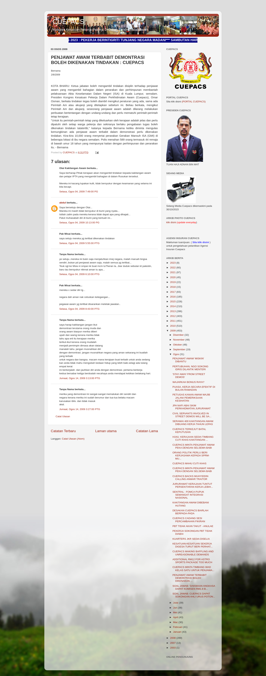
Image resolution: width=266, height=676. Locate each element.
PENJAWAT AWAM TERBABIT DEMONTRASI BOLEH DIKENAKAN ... (190, 578)
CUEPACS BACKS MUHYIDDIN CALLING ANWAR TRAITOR (190, 477)
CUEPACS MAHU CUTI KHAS (190, 463)
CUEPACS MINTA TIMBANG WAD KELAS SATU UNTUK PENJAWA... (193, 568)
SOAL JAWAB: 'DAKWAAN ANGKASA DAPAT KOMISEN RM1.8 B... (194, 587)
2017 (173, 292)
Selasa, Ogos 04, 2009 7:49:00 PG (78, 191)
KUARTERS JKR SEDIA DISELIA (191, 538)
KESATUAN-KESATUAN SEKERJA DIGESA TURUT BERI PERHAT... (193, 545)
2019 (173, 282)
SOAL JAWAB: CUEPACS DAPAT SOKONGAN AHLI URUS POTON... (194, 595)
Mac (175, 622)
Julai (176, 602)
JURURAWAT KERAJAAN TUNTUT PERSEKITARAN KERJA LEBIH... (193, 485)
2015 (173, 301)
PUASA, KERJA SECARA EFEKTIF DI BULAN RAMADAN (194, 388)
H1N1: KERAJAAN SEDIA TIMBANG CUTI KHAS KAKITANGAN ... (193, 438)
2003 (173, 647)
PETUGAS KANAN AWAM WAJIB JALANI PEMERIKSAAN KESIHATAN (191, 397)
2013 (173, 311)
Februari (178, 627)
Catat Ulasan (63, 416)
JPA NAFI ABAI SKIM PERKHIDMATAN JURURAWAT (192, 407)
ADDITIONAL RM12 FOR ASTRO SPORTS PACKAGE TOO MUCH (192, 561)
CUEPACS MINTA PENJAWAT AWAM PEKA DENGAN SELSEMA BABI (193, 446)
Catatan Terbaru (63, 431)
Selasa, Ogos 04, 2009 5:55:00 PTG (79, 243)
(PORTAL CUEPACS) (194, 101)
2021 (173, 272)
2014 (173, 306)
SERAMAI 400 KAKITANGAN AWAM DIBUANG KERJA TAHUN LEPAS (193, 423)
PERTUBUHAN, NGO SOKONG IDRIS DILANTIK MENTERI (190, 368)
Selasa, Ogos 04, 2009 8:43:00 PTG (79, 308)
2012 (173, 316)
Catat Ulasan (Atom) (73, 438)
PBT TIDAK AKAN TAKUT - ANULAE (193, 526)
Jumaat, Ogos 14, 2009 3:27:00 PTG (79, 409)
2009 (173, 330)
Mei (175, 612)
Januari (177, 631)
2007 (173, 643)
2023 (173, 262)
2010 (173, 325)
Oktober (178, 344)
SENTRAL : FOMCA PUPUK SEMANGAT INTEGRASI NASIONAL (188, 494)
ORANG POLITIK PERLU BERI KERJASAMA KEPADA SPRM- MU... (191, 455)
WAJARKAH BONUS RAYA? (188, 382)
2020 (173, 277)
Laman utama (106, 431)
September (179, 349)
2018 (173, 287)
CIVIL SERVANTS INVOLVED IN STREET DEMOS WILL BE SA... (192, 415)
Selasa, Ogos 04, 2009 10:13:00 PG (79, 222)
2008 (173, 638)
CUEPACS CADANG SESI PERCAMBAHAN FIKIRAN (189, 520)
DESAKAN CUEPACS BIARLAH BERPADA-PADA (190, 512)
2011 (173, 320)
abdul (62, 202)
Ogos (176, 354)
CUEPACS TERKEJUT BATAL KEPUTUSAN (189, 430)
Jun (175, 607)
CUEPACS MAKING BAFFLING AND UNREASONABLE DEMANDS (193, 553)
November (179, 339)
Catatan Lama (147, 431)
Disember (179, 334)
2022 (173, 267)
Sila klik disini (200, 242)
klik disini (171, 222)
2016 (173, 296)
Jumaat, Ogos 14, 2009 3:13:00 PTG (79, 378)
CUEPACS (68, 21)
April (176, 617)
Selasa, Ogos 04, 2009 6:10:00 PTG (79, 274)
